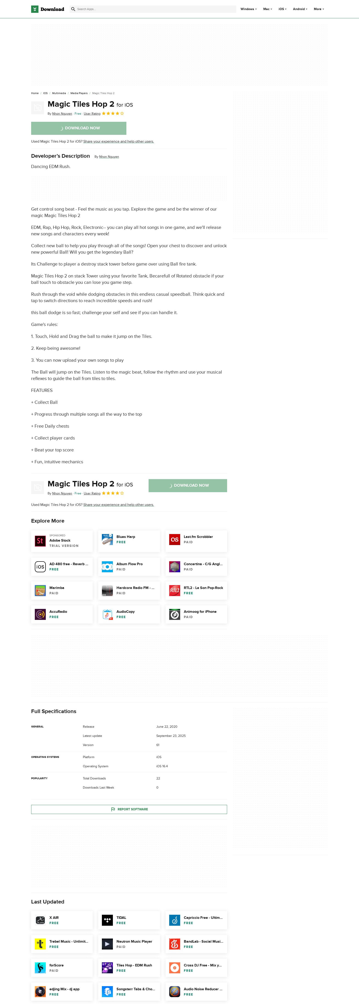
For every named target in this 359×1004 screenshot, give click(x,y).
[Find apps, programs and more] (153, 9)
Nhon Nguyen (109, 157)
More (319, 9)
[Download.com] (47, 9)
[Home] (35, 93)
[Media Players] (79, 93)
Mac (266, 9)
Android (299, 9)
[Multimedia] (59, 93)
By (60, 114)
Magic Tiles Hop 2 (90, 104)
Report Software (129, 809)
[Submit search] (73, 9)
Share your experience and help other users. (118, 141)
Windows (247, 9)
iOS (281, 9)
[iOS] (45, 93)
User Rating (104, 113)
